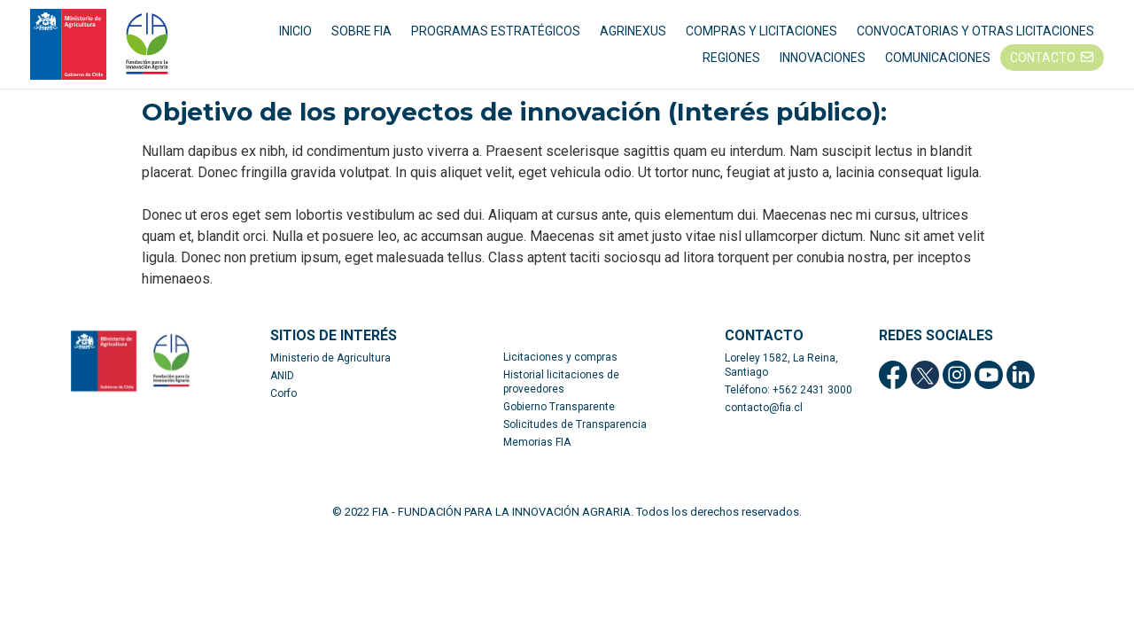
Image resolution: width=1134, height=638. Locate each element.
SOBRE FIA (361, 35)
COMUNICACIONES (937, 62)
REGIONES (731, 62)
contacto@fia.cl (764, 417)
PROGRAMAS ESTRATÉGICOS (495, 35)
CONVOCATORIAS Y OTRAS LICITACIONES (975, 35)
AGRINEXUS (633, 35)
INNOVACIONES (823, 62)
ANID (282, 385)
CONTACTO (1043, 62)
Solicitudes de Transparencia (575, 434)
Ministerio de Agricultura (330, 368)
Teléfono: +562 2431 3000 (788, 399)
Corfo (283, 403)
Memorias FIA (537, 452)
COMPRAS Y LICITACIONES (761, 35)
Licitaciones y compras (560, 367)
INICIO (295, 35)
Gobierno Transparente (559, 416)
